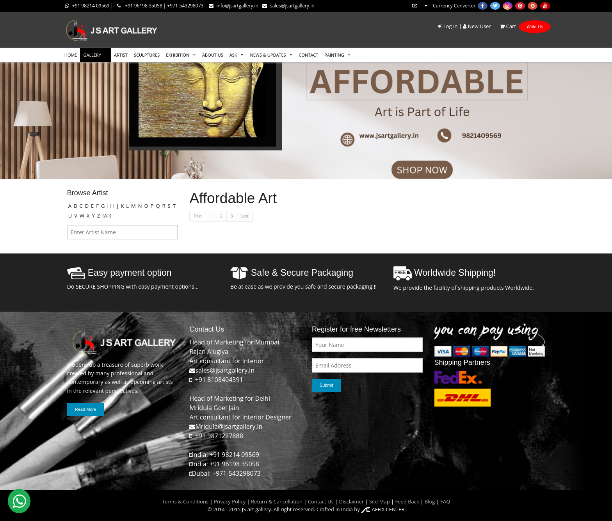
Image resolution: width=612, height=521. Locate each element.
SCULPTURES (147, 55)
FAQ (445, 501)
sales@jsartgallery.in (288, 5)
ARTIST (121, 55)
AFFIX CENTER (382, 509)
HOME (70, 55)
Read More (85, 409)
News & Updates (268, 55)
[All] (106, 215)
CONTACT (308, 55)
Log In (448, 26)
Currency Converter (443, 5)
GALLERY (92, 55)
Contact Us (321, 501)
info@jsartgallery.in (233, 5)
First (197, 216)
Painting (334, 55)
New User (477, 26)
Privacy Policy (230, 501)
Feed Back (407, 501)
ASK (233, 55)
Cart (504, 26)
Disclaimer (351, 501)
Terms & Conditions (185, 501)
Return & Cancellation (276, 501)
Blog (430, 501)
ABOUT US (212, 55)
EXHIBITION (177, 55)
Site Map (379, 501)
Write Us (535, 26)
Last (245, 216)
